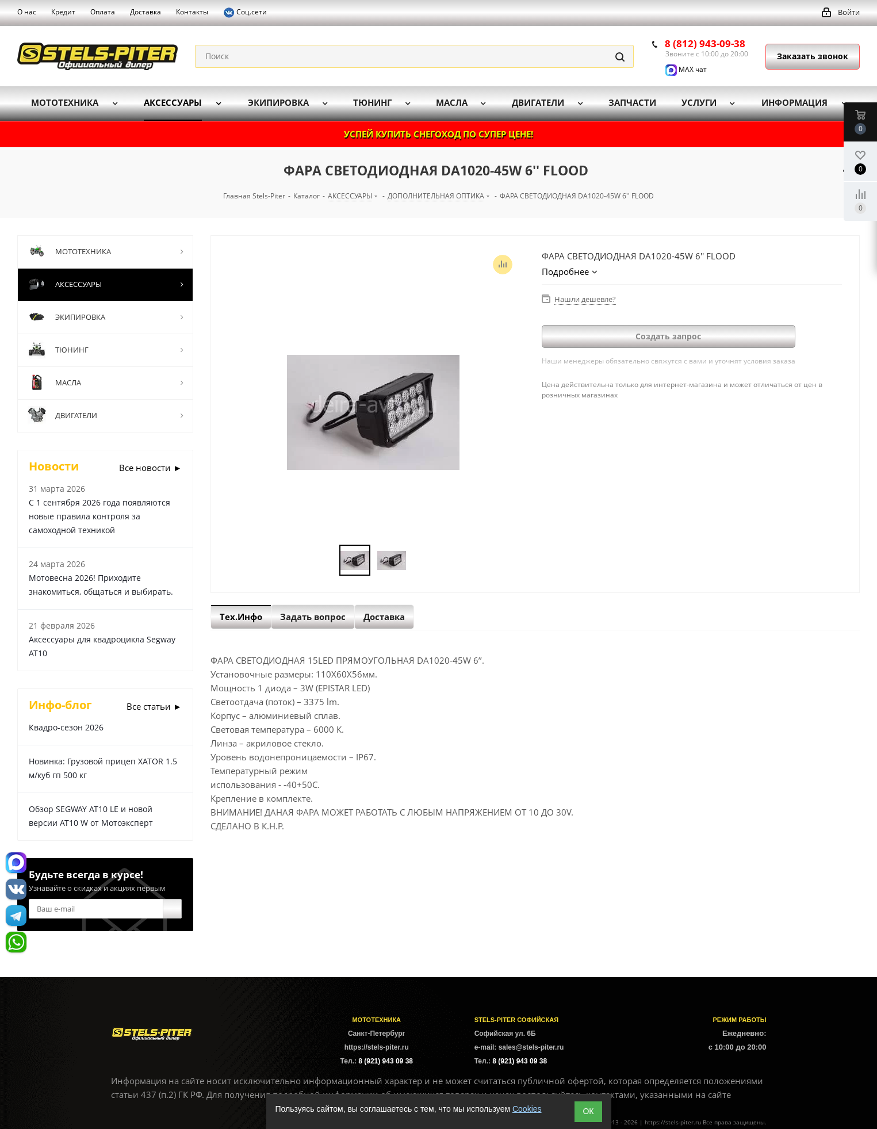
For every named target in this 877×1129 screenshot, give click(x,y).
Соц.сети (245, 12)
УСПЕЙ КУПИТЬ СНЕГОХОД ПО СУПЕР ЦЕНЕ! (438, 134)
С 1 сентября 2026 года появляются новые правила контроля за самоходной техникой (99, 516)
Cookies (527, 1108)
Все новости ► (150, 467)
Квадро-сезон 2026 (66, 727)
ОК (588, 1111)
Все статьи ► (154, 706)
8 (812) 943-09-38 (705, 43)
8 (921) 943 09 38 (385, 1061)
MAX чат (686, 69)
